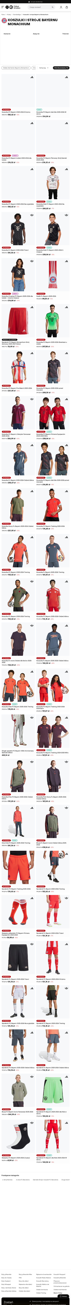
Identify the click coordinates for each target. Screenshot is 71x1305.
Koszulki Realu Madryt (43, 1278)
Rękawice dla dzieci (25, 1284)
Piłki (20, 1278)
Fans (3, 14)
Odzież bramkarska (60, 1289)
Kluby (9, 14)
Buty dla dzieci (23, 1281)
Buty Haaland (5, 1281)
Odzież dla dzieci (24, 1291)
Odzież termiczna (42, 1289)
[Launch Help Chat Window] (63, 1296)
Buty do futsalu (6, 1278)
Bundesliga (17, 14)
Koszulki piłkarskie (60, 1278)
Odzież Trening (41, 1293)
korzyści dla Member (35, 1)
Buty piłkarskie (6, 1274)
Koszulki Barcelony (42, 1281)
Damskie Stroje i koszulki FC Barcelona (45, 1167)
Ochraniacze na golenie (61, 1286)
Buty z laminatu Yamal (8, 1288)
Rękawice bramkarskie (44, 1274)
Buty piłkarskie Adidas (8, 1291)
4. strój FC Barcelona (23, 1167)
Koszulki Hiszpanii (59, 1274)
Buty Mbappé (6, 1284)
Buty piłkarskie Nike (25, 1274)
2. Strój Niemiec (7, 1167)
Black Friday (58, 1293)
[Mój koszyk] (67, 7)
